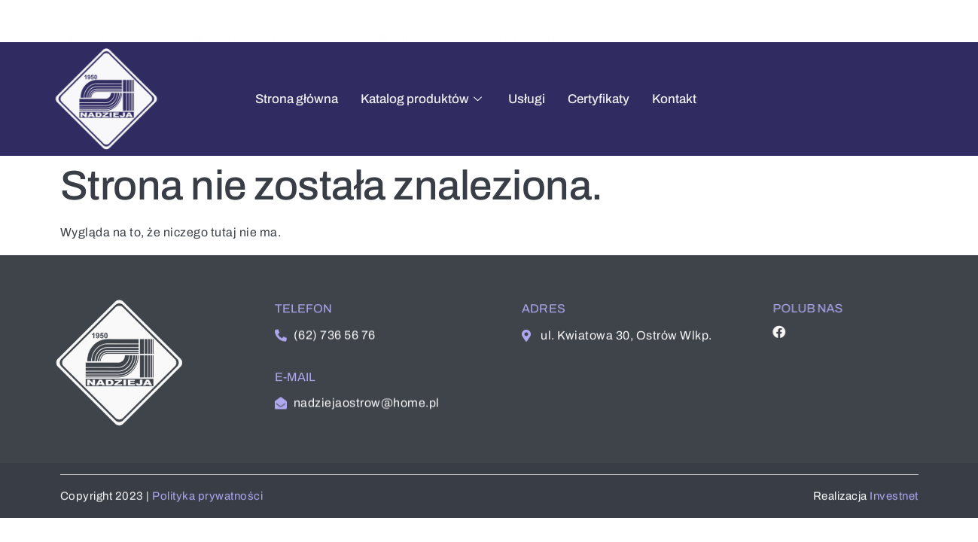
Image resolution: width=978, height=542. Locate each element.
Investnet (894, 500)
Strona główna (277, 99)
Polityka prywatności (207, 500)
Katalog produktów (404, 99)
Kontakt (655, 99)
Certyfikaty (580, 99)
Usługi (507, 99)
